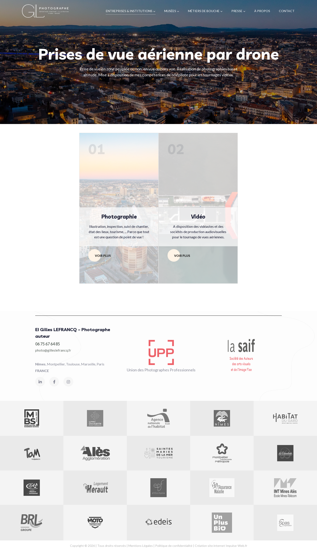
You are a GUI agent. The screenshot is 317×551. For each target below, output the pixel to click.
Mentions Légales (140, 545)
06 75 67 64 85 (47, 343)
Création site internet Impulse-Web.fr (221, 545)
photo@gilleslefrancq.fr (53, 350)
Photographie (119, 216)
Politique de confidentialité (173, 545)
